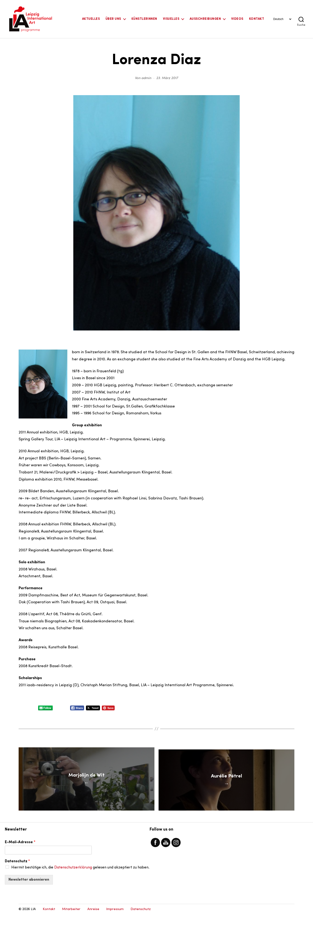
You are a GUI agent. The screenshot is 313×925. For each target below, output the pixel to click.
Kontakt (256, 19)
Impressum (115, 919)
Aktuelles (91, 19)
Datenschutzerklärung (73, 877)
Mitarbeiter (71, 919)
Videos (237, 19)
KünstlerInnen (144, 19)
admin (146, 78)
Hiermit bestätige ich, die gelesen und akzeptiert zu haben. (80, 877)
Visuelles (171, 19)
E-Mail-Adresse (20, 852)
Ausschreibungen (205, 19)
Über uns (113, 19)
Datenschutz (17, 871)
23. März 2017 (167, 78)
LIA (33, 919)
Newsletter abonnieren (29, 890)
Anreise (93, 919)
